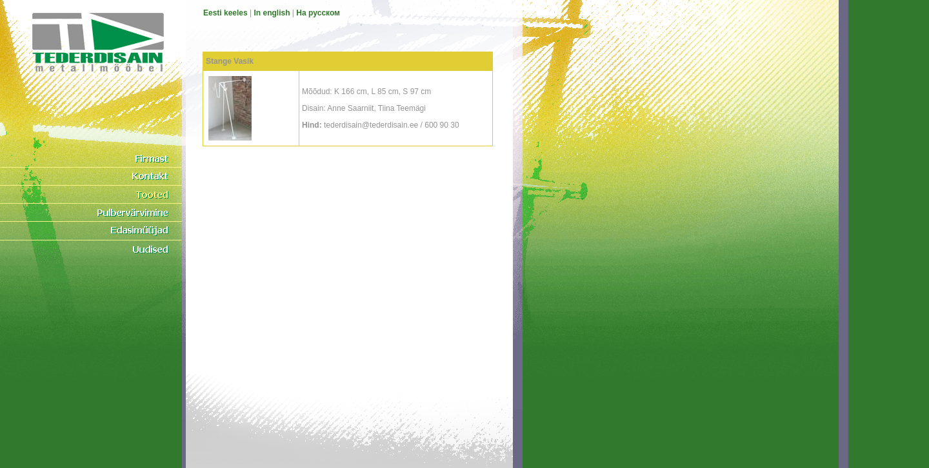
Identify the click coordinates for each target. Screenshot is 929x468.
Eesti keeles (225, 12)
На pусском (318, 12)
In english (272, 12)
